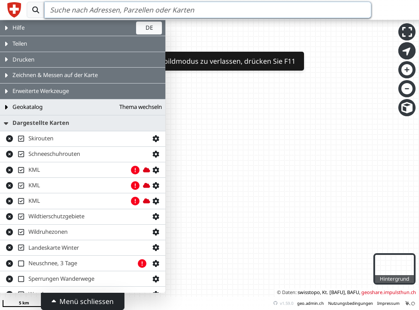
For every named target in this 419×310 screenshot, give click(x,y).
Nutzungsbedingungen (350, 303)
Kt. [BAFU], (334, 292)
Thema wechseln (140, 107)
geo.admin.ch (310, 303)
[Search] (207, 10)
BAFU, (353, 292)
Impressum (388, 303)
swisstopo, (309, 292)
